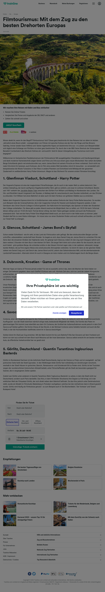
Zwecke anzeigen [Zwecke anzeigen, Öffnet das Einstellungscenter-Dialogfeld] (59, 313)
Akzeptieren (76, 313)
